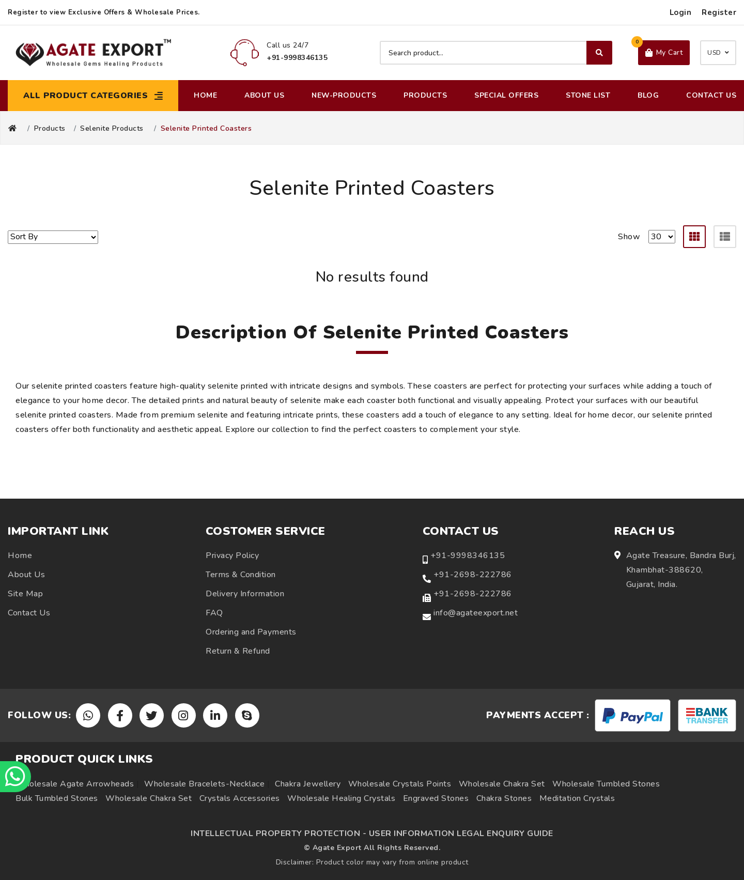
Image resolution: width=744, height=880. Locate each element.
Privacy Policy (232, 555)
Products (425, 95)
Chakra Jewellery (307, 784)
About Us (264, 95)
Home (205, 95)
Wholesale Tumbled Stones (606, 784)
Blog (648, 95)
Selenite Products (112, 128)
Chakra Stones (504, 798)
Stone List (588, 95)
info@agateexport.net (475, 613)
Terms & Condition (241, 574)
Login (681, 12)
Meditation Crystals (577, 798)
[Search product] (496, 53)
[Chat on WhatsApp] (15, 776)
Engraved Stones (436, 798)
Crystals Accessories (239, 798)
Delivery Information (245, 593)
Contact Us (711, 95)
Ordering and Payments (251, 632)
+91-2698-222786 (472, 574)
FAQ (214, 613)
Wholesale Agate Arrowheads (75, 784)
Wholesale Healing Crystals (341, 798)
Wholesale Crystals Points (400, 784)
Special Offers (506, 95)
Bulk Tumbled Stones (57, 798)
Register (719, 12)
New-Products (344, 95)
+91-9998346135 (467, 555)
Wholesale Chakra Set (502, 784)
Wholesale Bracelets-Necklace (204, 784)
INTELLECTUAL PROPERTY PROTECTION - (278, 833)
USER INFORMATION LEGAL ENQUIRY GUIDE (461, 833)
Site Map (25, 593)
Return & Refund (238, 651)
